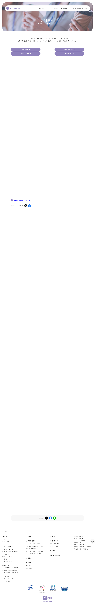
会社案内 (70, 8)
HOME (5, 525)
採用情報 (79, 8)
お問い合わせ (85, 8)
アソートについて (48, 8)
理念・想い (41, 8)
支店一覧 (74, 8)
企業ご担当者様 (63, 8)
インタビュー (56, 8)
